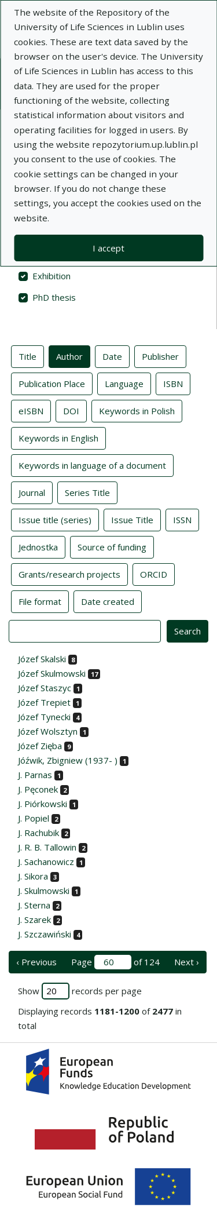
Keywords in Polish (137, 410)
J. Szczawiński (44, 934)
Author (69, 355)
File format (40, 600)
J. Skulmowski (43, 890)
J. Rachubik (38, 832)
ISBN (173, 383)
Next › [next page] (186, 962)
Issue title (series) (55, 519)
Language (124, 383)
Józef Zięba (40, 745)
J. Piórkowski (42, 803)
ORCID (153, 573)
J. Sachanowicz (46, 861)
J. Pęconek (38, 789)
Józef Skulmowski (52, 673)
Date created (107, 600)
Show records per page (80, 991)
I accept (108, 248)
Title (27, 355)
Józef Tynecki (44, 717)
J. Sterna (34, 905)
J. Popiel (33, 818)
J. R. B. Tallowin (47, 847)
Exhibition (51, 276)
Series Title (87, 492)
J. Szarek (34, 919)
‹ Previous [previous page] (36, 962)
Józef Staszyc (44, 688)
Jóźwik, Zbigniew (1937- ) (67, 760)
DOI (71, 410)
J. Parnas (35, 774)
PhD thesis (54, 297)
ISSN (182, 519)
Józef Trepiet (44, 702)
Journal (32, 492)
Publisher (160, 355)
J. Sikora (33, 876)
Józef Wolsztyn (48, 731)
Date (112, 355)
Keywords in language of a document (92, 464)
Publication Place (52, 383)
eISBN (31, 410)
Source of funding (112, 546)
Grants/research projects (69, 573)
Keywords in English (58, 437)
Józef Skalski (42, 659)
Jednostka (38, 546)
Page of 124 (115, 962)
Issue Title (132, 519)
